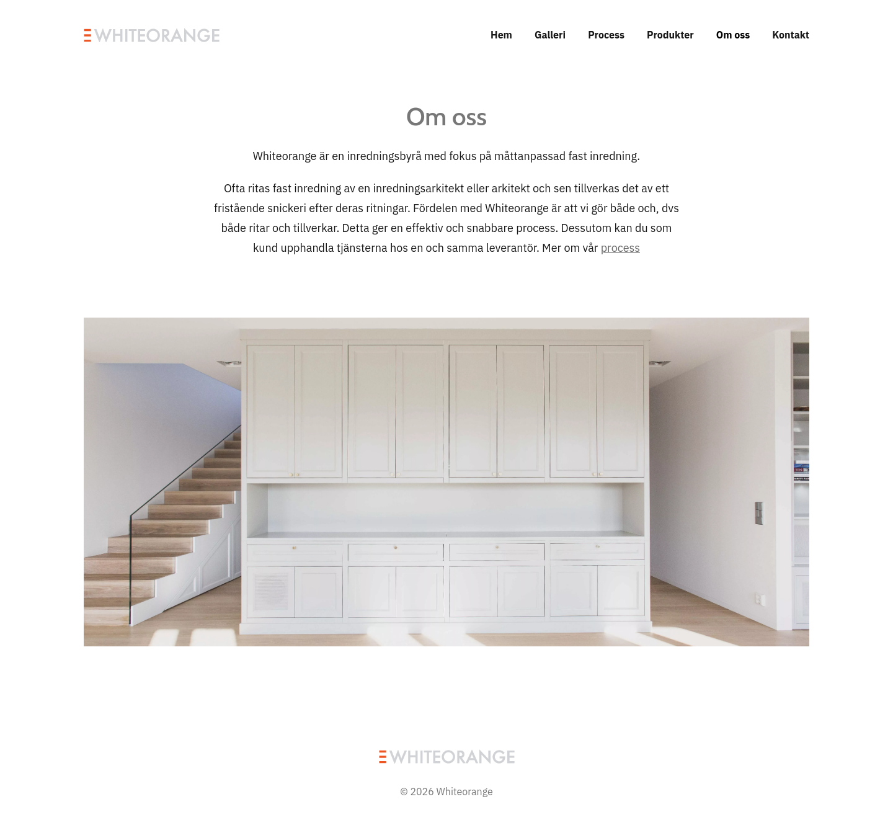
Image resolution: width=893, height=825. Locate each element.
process (620, 248)
